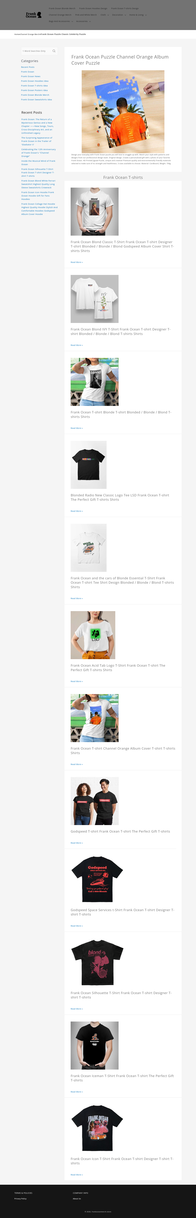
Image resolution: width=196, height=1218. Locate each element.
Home (16, 34)
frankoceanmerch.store (101, 1212)
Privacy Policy (20, 1199)
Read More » (77, 262)
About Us (77, 1199)
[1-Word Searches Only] (36, 51)
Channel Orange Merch (30, 34)
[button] (104, 15)
